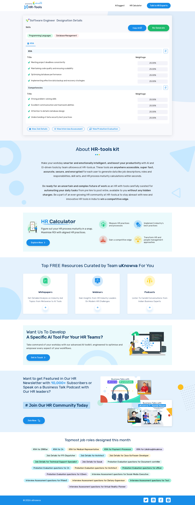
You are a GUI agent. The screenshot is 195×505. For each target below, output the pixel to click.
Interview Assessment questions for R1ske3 (46, 480)
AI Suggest (120, 5)
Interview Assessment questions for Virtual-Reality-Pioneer (97, 486)
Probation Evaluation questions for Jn (51, 468)
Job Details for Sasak (92, 462)
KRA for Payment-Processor (117, 449)
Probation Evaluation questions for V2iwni (66, 474)
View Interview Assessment (68, 129)
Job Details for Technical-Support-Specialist (56, 462)
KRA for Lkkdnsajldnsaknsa (149, 449)
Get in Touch (38, 357)
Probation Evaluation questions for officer (142, 468)
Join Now (34, 420)
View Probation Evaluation (103, 129)
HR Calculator (136, 5)
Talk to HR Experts (159, 5)
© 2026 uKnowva (32, 500)
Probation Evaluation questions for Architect (96, 468)
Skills (28, 27)
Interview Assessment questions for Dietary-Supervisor (98, 480)
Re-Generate (158, 28)
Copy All (137, 28)
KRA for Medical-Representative (84, 449)
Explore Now (38, 242)
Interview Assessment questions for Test (149, 480)
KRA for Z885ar (40, 449)
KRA (30, 51)
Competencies (35, 88)
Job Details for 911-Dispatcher (60, 455)
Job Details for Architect (92, 455)
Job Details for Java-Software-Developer (129, 455)
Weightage (141, 57)
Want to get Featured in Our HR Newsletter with (49, 380)
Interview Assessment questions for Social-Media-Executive (120, 474)
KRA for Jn (58, 449)
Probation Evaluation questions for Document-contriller (134, 462)
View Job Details (38, 129)
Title (29, 57)
